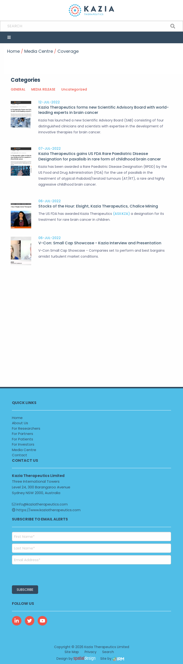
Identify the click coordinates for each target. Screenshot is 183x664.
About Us (20, 422)
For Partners (22, 433)
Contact (19, 454)
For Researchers (26, 428)
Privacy (91, 652)
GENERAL (18, 89)
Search (108, 652)
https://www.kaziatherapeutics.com (46, 509)
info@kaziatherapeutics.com (40, 504)
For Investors (23, 444)
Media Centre (24, 449)
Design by (77, 658)
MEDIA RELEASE (43, 89)
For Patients (22, 439)
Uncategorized (74, 89)
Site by (112, 658)
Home (17, 417)
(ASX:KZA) (121, 213)
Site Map (72, 652)
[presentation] (41, 574)
